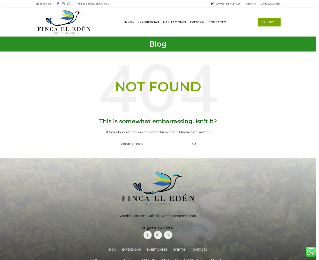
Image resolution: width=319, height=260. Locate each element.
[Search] (158, 143)
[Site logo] (64, 22)
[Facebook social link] (57, 4)
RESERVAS (269, 22)
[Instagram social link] (63, 4)
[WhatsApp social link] (69, 4)
